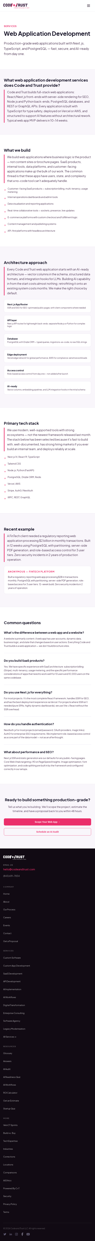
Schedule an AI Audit (47, 832)
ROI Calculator (10, 1092)
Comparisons (10, 1172)
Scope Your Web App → (47, 822)
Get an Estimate (11, 1100)
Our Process (9, 909)
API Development (12, 981)
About (6, 901)
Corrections (9, 1156)
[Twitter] (4, 1234)
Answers (7, 1061)
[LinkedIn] (10, 1234)
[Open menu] (88, 5)
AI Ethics (7, 1180)
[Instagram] (16, 1234)
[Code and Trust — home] (16, 5)
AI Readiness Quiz (11, 1077)
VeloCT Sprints (10, 1125)
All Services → (9, 1036)
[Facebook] (22, 1234)
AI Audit (7, 1069)
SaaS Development (12, 973)
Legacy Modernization (14, 1029)
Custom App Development (16, 965)
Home (6, 894)
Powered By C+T (11, 1188)
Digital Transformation (14, 1005)
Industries (8, 1149)
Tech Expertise (10, 1141)
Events (6, 925)
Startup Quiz (9, 1108)
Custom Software (12, 957)
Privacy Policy (10, 1204)
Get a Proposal (10, 941)
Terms (6, 1212)
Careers (7, 917)
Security (7, 1196)
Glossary (7, 1053)
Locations (8, 1164)
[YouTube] (28, 1234)
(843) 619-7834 (11, 875)
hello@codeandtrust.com (19, 869)
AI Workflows (9, 997)
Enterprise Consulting (14, 1013)
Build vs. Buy (9, 1133)
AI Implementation (12, 989)
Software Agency (11, 1021)
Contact (7, 933)
